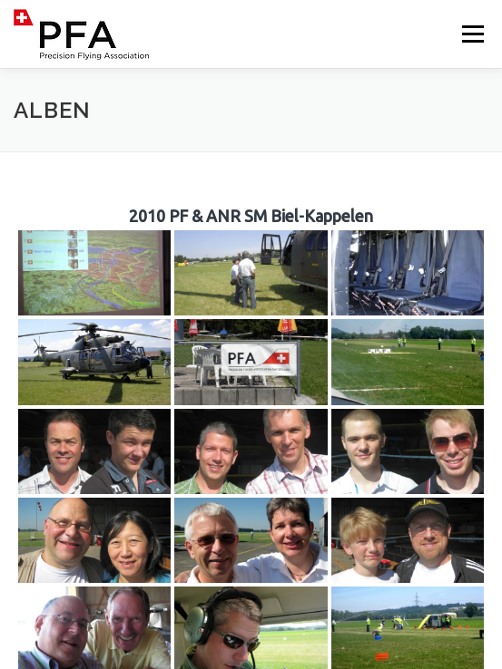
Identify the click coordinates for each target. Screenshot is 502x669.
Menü (472, 34)
